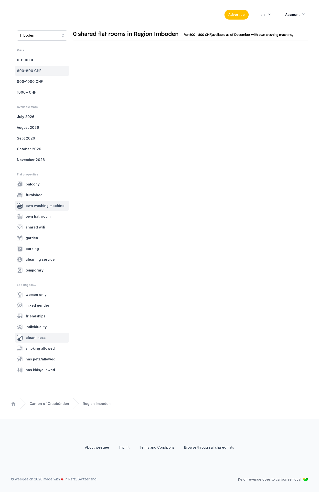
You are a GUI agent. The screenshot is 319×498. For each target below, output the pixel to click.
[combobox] (42, 41)
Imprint (124, 453)
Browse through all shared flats (209, 453)
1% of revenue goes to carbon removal (273, 485)
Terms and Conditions (156, 453)
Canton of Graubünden (49, 409)
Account (295, 17)
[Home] (44, 17)
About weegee (97, 453)
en (266, 17)
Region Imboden (97, 409)
